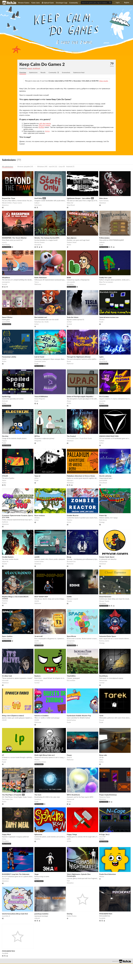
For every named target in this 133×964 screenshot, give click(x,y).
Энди (36, 874)
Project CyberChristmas (108, 795)
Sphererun (38, 835)
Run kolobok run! (40, 317)
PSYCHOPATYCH (105, 914)
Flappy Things (72, 835)
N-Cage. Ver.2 (104, 835)
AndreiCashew (71, 720)
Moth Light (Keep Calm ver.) (44, 755)
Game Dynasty (104, 201)
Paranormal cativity (9, 357)
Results (44, 73)
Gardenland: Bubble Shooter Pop (79, 716)
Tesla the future (72, 317)
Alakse (4, 480)
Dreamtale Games (40, 361)
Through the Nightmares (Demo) (78, 357)
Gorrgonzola (71, 641)
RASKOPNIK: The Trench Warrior (14, 238)
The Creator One (7, 799)
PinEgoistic (37, 441)
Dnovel (101, 720)
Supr (68, 881)
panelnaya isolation (41, 914)
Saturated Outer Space (107, 636)
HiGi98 (36, 601)
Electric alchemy (105, 476)
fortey (4, 839)
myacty (4, 242)
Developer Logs (61, 3)
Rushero (37, 676)
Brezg (69, 557)
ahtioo (36, 478)
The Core (37, 795)
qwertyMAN (6, 322)
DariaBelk (102, 918)
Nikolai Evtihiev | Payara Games (12, 203)
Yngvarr (4, 441)
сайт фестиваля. (45, 123)
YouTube (41, 127)
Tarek (101, 716)
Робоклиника (104, 238)
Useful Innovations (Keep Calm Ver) (15, 914)
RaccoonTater (71, 681)
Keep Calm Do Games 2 (42, 64)
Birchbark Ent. (71, 562)
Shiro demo (103, 198)
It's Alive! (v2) (7, 676)
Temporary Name (104, 797)
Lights (101, 357)
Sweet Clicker (7, 317)
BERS (69, 278)
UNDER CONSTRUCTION (108, 436)
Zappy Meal (6, 835)
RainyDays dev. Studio (41, 322)
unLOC (37, 557)
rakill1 (69, 839)
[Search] (110, 2)
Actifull (69, 322)
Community (73, 3)
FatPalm (101, 441)
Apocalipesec (72, 238)
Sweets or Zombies (41, 716)
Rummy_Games (104, 641)
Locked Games (39, 562)
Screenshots (68, 73)
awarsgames (6, 282)
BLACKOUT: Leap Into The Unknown (15, 874)
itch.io (47, 131)
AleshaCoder (103, 681)
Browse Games (23, 3)
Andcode (5, 401)
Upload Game (48, 3)
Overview (22, 73)
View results (103, 81)
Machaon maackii (72, 599)
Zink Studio (5, 879)
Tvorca (36, 282)
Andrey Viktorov (7, 639)
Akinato (101, 877)
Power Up (103, 516)
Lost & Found (39, 357)
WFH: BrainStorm (73, 795)
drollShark (36, 68)
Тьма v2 (37, 476)
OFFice (37, 436)
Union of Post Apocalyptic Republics (80, 397)
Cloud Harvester (105, 597)
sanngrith (102, 359)
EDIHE (69, 597)
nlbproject (70, 480)
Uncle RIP (102, 837)
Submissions (33, 73)
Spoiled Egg (6, 397)
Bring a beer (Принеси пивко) (13, 716)
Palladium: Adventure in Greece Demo (81, 476)
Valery (101, 760)
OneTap (69, 914)
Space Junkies (7, 636)
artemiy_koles (38, 681)
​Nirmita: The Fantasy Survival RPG (46, 238)
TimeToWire (71, 676)
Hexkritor (5, 601)
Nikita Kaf (70, 203)
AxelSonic (5, 522)
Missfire (36, 760)
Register (126, 2)
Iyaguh (29, 68)
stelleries (102, 242)
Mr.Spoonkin (103, 562)
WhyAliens (6, 278)
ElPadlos (101, 320)
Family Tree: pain (105, 278)
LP (3, 755)
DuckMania (103, 676)
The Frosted (71, 436)
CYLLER (5, 476)
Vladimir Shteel (71, 242)
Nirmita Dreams (39, 242)
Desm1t (69, 757)
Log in (118, 2)
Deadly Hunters (8, 557)
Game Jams (35, 3)
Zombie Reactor (72, 516)
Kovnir (69, 361)
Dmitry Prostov (71, 916)
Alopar (69, 401)
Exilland (36, 203)
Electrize (5, 436)
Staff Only (38, 198)
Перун (69, 755)
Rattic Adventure (40, 278)
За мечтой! (38, 636)
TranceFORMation (41, 397)
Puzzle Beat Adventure (107, 874)
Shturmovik (70, 799)
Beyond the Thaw (8, 198)
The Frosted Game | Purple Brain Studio (79, 438)
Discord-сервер (44, 125)
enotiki (36, 641)
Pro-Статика (104, 397)
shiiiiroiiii (37, 918)
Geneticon (37, 799)
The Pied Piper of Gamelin (11, 795)
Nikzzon (36, 879)
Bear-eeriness (39, 516)
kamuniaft (5, 681)
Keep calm (103, 755)
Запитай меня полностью (109, 317)
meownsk (102, 401)
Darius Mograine (39, 399)
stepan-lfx (5, 562)
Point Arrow (103, 520)
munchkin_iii (6, 916)
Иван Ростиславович (106, 282)
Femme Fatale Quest (106, 557)
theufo (4, 359)
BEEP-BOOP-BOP (41, 597)
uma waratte (71, 282)
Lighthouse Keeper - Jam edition (78, 198)
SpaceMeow (71, 636)
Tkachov (69, 520)
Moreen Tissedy (104, 601)
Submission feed (81, 73)
